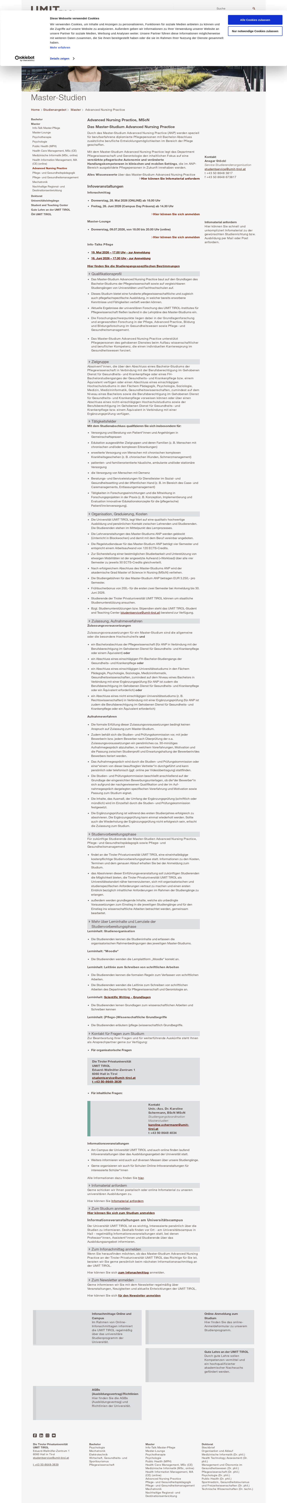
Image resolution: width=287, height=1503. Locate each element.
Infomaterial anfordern (127, 1201)
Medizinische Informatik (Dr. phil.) (223, 1454)
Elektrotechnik (98, 1454)
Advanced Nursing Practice (49, 168)
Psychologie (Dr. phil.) (216, 1475)
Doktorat (36, 196)
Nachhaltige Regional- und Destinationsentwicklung (48, 188)
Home (35, 110)
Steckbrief (208, 1447)
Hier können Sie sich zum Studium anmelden (121, 1213)
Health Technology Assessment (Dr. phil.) (225, 1459)
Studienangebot (54, 110)
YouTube (54, 1435)
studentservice (131, 612)
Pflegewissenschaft (101, 1464)
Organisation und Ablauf (217, 1450)
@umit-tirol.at (150, 612)
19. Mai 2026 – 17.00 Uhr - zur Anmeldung (120, 252)
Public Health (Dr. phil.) (217, 1478)
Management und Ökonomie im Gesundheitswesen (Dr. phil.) (222, 1466)
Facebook (35, 1435)
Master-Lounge (41, 132)
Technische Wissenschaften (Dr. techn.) (227, 1488)
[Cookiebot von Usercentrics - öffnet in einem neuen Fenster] (24, 48)
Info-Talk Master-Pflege (46, 127)
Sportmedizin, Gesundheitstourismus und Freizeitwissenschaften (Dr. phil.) (226, 1483)
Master (76, 110)
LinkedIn (41, 1435)
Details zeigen (59, 48)
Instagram (47, 1435)
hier (141, 1178)
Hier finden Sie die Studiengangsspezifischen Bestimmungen (133, 266)
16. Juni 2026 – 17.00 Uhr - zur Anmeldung (121, 258)
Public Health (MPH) (44, 146)
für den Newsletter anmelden (139, 1295)
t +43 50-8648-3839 (107, 1081)
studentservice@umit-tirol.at (114, 1077)
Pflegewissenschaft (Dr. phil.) (221, 1471)
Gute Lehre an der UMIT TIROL (50, 209)
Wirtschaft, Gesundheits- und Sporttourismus (108, 1459)
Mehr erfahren (60, 37)
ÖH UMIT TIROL (41, 214)
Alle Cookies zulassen (255, 9)
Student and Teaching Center (49, 205)
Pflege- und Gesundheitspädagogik (53, 172)
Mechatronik (39, 181)
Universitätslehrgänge (45, 200)
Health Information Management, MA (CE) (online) (54, 161)
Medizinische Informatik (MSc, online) (55, 155)
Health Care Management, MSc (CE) (54, 150)
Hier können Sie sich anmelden (176, 214)
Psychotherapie (41, 137)
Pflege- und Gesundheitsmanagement (55, 177)
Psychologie (39, 141)
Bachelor (37, 119)
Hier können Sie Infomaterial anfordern (170, 178)
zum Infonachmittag (133, 1272)
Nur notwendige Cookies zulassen (255, 20)
